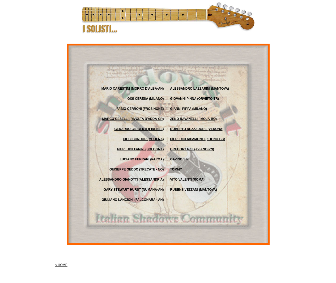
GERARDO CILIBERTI (131, 129)
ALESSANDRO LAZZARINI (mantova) (199, 88)
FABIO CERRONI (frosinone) (140, 109)
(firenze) (156, 129)
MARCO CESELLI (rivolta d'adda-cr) (133, 119)
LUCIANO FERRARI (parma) (142, 159)
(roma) (199, 179)
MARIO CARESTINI (115, 88)
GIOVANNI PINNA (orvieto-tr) (194, 99)
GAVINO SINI (180, 159)
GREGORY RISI (182, 149)
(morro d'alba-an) (147, 88)
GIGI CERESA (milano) (145, 99)
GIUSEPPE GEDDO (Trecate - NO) (136, 169)
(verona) (215, 129)
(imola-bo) (207, 119)
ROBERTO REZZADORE (189, 129)
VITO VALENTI (181, 179)
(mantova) (208, 190)
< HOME (61, 265)
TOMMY (176, 169)
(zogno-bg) (215, 139)
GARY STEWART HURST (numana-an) (134, 190)
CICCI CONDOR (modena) (143, 139)
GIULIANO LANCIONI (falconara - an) (133, 200)
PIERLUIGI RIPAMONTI (188, 139)
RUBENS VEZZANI (184, 190)
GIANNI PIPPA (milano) (188, 109)
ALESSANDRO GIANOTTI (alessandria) (131, 179)
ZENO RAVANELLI (184, 119)
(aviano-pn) (204, 149)
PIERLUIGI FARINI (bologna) (140, 149)
